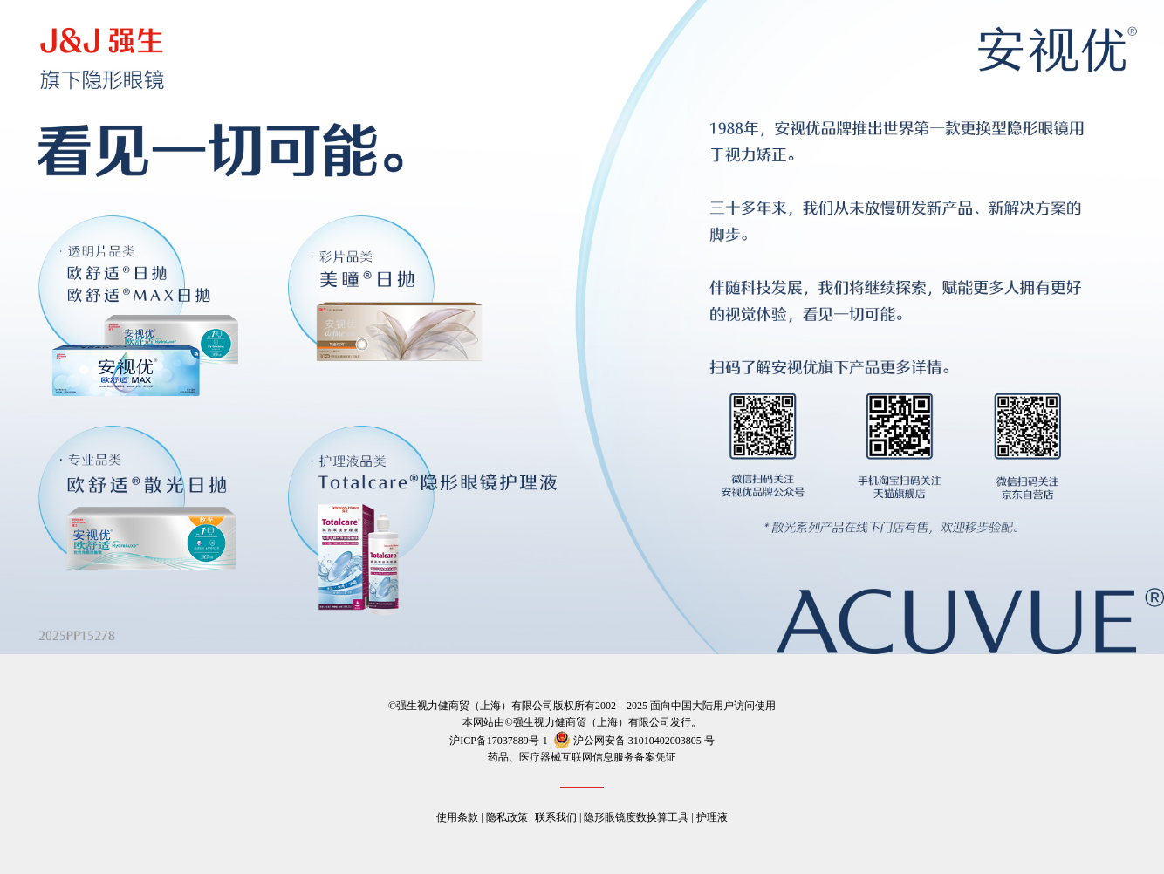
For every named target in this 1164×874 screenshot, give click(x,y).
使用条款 (457, 817)
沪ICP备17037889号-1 (498, 741)
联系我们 (556, 817)
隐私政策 (507, 817)
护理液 (712, 817)
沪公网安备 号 (633, 741)
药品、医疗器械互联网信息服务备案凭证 (582, 757)
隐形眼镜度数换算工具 (636, 817)
